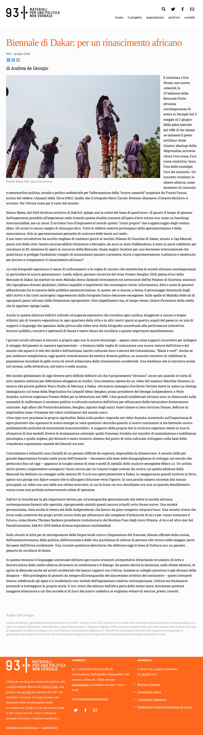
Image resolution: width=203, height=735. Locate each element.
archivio (174, 17)
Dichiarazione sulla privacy (22, 727)
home (119, 17)
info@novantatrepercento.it (90, 699)
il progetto (135, 17)
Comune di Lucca (149, 692)
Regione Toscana (148, 684)
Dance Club (49, 687)
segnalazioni (155, 17)
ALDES (26, 692)
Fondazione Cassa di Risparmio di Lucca (164, 707)
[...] (57, 718)
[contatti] (192, 8)
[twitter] (173, 8)
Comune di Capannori (152, 699)
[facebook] (183, 8)
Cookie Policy (49, 727)
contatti (189, 17)
